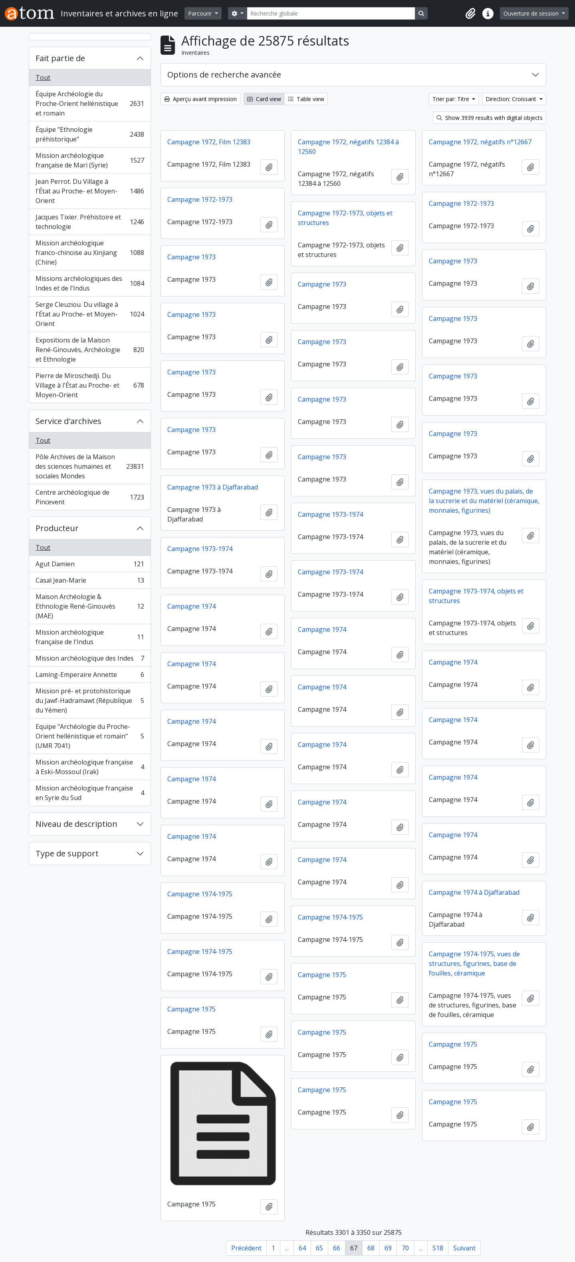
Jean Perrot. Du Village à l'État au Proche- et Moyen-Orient (89, 191)
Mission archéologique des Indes (89, 660)
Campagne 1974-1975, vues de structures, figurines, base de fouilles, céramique (474, 963)
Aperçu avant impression (200, 99)
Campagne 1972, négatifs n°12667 (480, 141)
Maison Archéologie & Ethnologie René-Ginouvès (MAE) (89, 606)
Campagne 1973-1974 (330, 514)
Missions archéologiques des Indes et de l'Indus (89, 283)
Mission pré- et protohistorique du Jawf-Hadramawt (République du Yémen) (89, 701)
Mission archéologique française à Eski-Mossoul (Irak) (89, 767)
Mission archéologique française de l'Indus (89, 637)
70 (405, 1248)
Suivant (464, 1248)
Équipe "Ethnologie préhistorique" (89, 134)
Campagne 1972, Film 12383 (208, 141)
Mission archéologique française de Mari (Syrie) (89, 160)
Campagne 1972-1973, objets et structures (345, 218)
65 (319, 1248)
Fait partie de (60, 58)
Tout (43, 77)
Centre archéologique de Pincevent (89, 497)
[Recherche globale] (331, 13)
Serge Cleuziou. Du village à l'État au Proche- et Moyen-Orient (89, 314)
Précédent (246, 1248)
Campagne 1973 (191, 257)
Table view (306, 99)
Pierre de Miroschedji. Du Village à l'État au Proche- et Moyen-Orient (89, 385)
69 (388, 1248)
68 (371, 1248)
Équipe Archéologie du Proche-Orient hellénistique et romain (89, 103)
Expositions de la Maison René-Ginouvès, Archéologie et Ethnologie (89, 350)
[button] (470, 13)
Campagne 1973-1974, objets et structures (476, 596)
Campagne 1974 (191, 606)
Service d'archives (68, 421)
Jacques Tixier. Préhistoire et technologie (89, 222)
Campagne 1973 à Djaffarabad (212, 487)
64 (302, 1248)
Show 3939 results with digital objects (489, 117)
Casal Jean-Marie (89, 582)
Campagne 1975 (322, 974)
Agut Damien (89, 565)
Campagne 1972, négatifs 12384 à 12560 (348, 146)
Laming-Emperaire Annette (89, 676)
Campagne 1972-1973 (199, 199)
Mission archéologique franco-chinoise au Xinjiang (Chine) (89, 253)
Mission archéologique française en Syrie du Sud (89, 793)
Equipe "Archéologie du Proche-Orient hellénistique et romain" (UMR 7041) (89, 736)
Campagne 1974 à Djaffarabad (474, 892)
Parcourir (200, 13)
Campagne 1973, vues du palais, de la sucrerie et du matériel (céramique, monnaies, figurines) (484, 501)
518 (437, 1248)
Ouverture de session (532, 13)
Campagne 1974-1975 (199, 894)
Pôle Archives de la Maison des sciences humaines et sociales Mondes (89, 466)
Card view (264, 99)
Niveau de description (76, 823)
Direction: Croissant (512, 99)
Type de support (67, 853)
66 (336, 1248)
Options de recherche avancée (224, 74)
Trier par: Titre (451, 99)
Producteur (57, 528)
